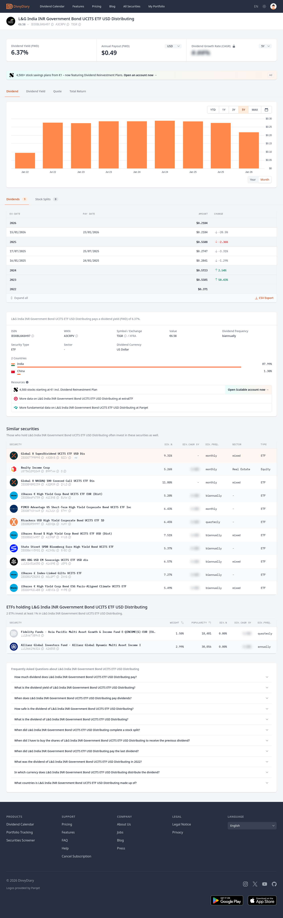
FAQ (65, 840)
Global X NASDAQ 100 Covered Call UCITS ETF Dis (57, 480)
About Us (124, 824)
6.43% (168, 509)
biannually (214, 495)
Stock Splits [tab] (46, 199)
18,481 (206, 633)
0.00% (223, 633)
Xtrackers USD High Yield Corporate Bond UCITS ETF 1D (62, 520)
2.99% (180, 646)
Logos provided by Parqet (23, 888)
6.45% (168, 522)
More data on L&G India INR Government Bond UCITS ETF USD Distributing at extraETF (76, 398)
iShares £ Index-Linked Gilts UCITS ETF (51, 573)
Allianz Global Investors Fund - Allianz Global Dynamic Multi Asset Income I (81, 645)
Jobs (120, 832)
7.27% (168, 574)
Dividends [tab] (16, 199)
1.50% (180, 633)
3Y (233, 110)
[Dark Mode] (264, 6)
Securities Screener (20, 840)
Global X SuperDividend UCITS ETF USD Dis (53, 453)
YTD (213, 110)
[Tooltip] (27, 382)
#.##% (201, 53)
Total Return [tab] (78, 91)
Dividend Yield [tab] (35, 91)
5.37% (168, 548)
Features (78, 6)
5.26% (168, 469)
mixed (236, 455)
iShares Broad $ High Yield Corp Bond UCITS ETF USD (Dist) (66, 533)
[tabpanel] (141, 145)
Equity (265, 469)
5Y (243, 110)
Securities (131, 6)
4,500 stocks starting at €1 (58, 390)
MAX (255, 110)
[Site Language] (256, 6)
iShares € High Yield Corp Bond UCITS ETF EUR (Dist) (61, 494)
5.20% (168, 495)
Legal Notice (181, 824)
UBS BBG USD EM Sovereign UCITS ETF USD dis (54, 560)
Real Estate (241, 469)
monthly (211, 455)
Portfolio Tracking (19, 832)
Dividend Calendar (52, 6)
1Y (223, 110)
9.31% (168, 455)
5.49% (168, 588)
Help (65, 848)
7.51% (168, 535)
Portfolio (156, 6)
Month (264, 179)
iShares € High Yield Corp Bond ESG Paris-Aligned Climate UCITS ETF (73, 586)
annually (264, 646)
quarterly (213, 522)
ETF (263, 455)
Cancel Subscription (76, 856)
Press (121, 848)
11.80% (167, 482)
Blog (120, 840)
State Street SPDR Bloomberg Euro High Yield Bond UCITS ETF (67, 546)
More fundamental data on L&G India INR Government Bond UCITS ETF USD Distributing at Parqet (83, 407)
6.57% (168, 561)
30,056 (206, 646)
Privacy (177, 832)
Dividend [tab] (12, 91)
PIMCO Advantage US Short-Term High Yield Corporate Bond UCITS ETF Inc (76, 507)
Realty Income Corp (35, 467)
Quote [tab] (57, 91)
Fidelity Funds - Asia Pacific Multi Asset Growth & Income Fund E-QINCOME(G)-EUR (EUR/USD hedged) (88, 631)
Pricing (96, 6)
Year (253, 179)
